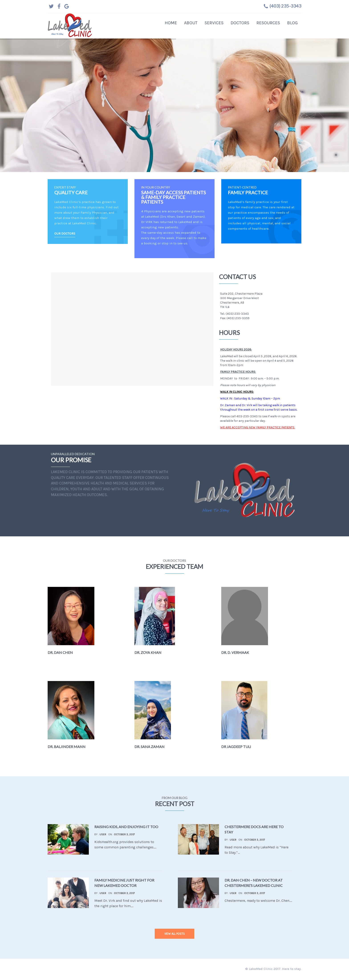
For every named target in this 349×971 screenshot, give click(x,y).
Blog (292, 22)
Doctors (240, 22)
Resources (268, 22)
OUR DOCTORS (64, 233)
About (190, 22)
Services (214, 22)
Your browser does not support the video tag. (244, 489)
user (102, 834)
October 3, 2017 (124, 834)
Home (171, 22)
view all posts (174, 933)
